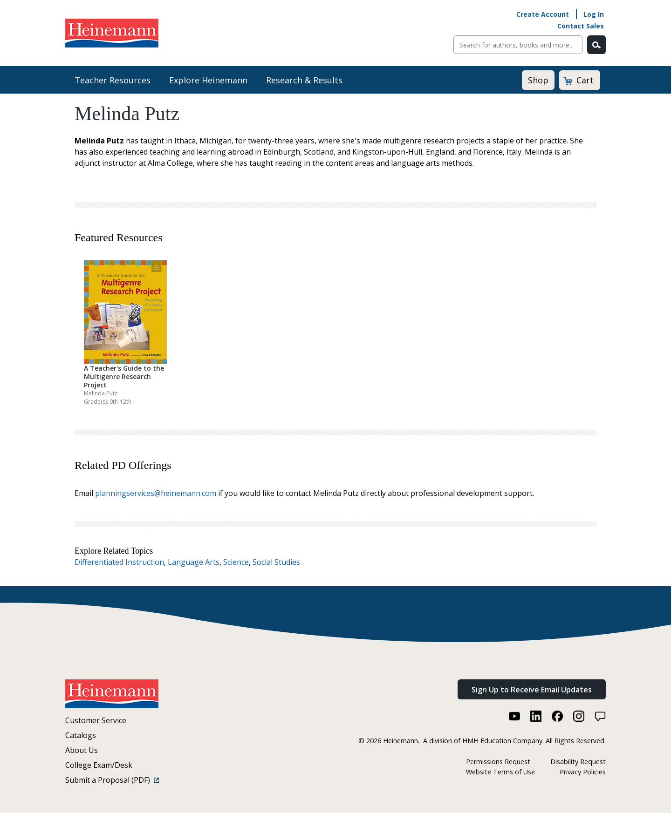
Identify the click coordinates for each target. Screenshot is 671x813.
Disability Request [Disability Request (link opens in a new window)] (578, 761)
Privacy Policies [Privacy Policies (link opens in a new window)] (583, 771)
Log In (593, 14)
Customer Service (95, 720)
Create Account (542, 14)
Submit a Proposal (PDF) (112, 780)
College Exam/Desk (98, 765)
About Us (81, 750)
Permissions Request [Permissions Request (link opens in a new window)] (498, 761)
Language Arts (193, 562)
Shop (538, 80)
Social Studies (276, 562)
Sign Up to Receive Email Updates (532, 689)
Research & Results (304, 80)
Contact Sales (580, 25)
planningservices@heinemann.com (155, 493)
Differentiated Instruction (119, 562)
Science (236, 562)
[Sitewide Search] (517, 44)
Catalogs (80, 735)
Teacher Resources (113, 80)
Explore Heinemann (208, 80)
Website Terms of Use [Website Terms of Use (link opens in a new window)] (500, 771)
